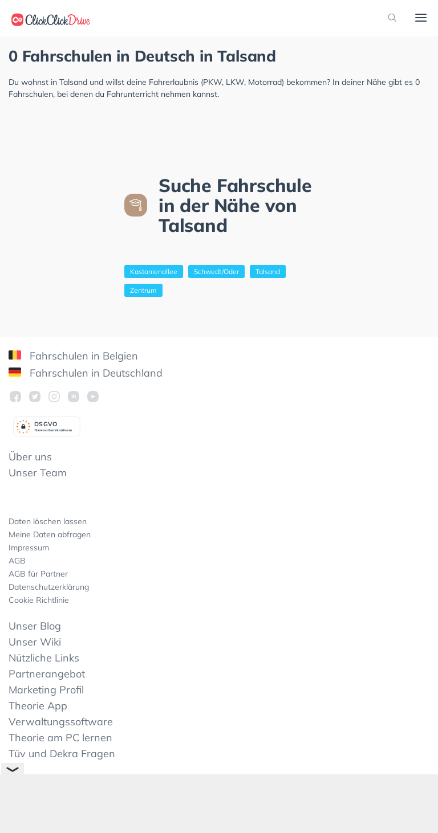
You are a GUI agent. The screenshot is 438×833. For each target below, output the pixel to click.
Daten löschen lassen (48, 521)
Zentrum (143, 290)
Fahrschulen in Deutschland (86, 372)
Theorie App (38, 705)
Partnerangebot (47, 673)
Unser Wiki (35, 641)
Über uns (30, 456)
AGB (17, 561)
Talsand (268, 271)
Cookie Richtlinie (39, 600)
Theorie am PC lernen (60, 737)
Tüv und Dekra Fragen (62, 753)
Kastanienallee (153, 271)
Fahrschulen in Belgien (73, 355)
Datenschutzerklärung (49, 587)
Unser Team (38, 472)
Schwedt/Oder (216, 271)
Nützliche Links (44, 657)
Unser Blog (35, 625)
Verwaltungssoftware (61, 721)
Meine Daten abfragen (50, 534)
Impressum (29, 547)
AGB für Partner (38, 574)
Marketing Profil (46, 689)
